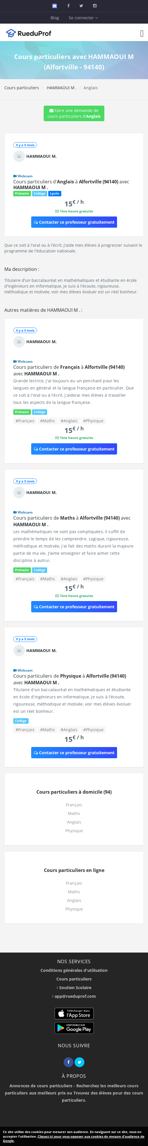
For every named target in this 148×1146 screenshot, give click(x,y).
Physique (74, 830)
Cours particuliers (21, 87)
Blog (55, 17)
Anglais (74, 822)
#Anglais (69, 420)
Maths (74, 813)
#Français (25, 420)
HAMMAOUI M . (61, 87)
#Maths (47, 420)
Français (74, 804)
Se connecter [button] (83, 17)
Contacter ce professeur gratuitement (74, 222)
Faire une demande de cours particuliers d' (74, 113)
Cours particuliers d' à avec (71, 184)
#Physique (93, 420)
